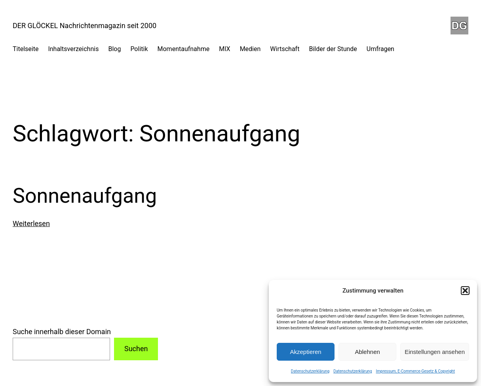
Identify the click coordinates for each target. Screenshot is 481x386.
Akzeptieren (305, 351)
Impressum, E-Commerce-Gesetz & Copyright (415, 371)
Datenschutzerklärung (310, 371)
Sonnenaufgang (85, 196)
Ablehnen (367, 351)
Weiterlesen (31, 223)
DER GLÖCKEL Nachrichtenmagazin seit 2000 (84, 25)
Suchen (136, 348)
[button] (465, 291)
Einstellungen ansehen (435, 351)
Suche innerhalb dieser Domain (62, 331)
